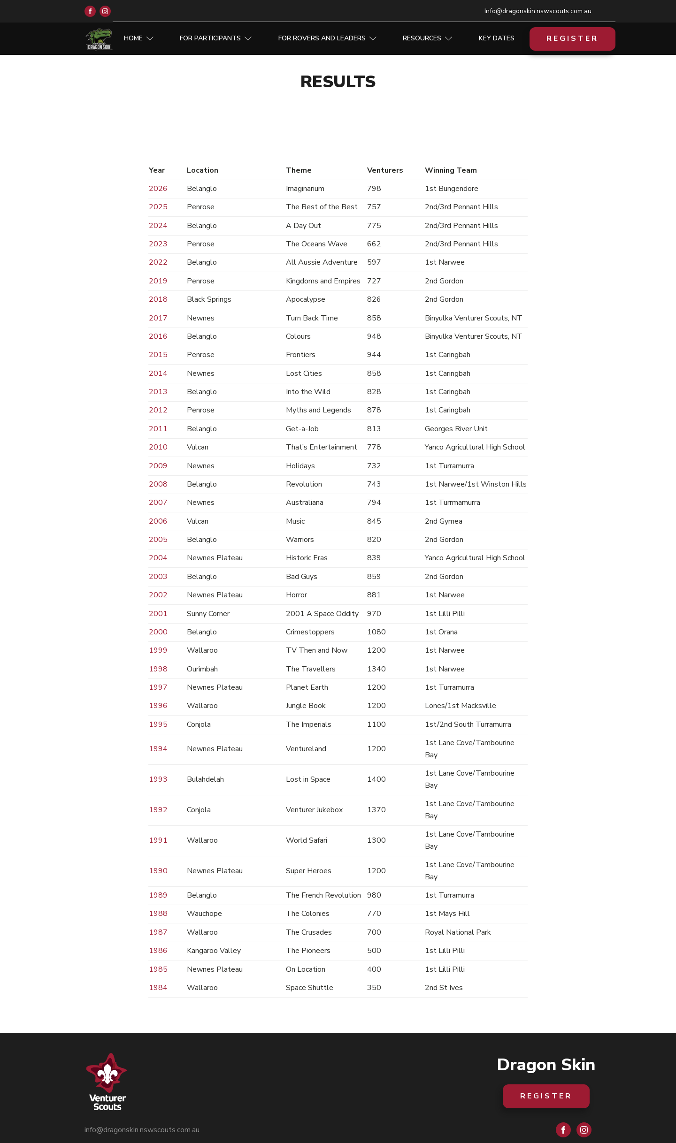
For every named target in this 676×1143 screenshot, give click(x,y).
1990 (158, 871)
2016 (158, 336)
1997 (158, 687)
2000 (158, 632)
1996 (158, 706)
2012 (158, 410)
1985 (158, 969)
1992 (158, 810)
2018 (158, 299)
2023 (158, 244)
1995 (158, 724)
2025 (158, 207)
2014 (158, 373)
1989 (158, 895)
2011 (158, 429)
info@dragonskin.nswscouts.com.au (142, 1130)
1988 (158, 913)
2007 (158, 502)
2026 (158, 188)
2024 (158, 226)
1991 (158, 840)
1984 (158, 988)
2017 (158, 318)
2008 (158, 484)
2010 (158, 447)
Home (139, 38)
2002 (158, 595)
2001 (158, 614)
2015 (158, 355)
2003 (158, 577)
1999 (158, 650)
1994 (158, 749)
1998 (158, 669)
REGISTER (572, 38)
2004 (158, 558)
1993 (158, 779)
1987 (158, 932)
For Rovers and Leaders (327, 38)
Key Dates (497, 38)
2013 (158, 392)
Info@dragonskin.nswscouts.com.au (538, 11)
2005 (158, 539)
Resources (427, 38)
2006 (158, 521)
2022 (158, 262)
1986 (158, 950)
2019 (158, 281)
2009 (158, 466)
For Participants (216, 38)
